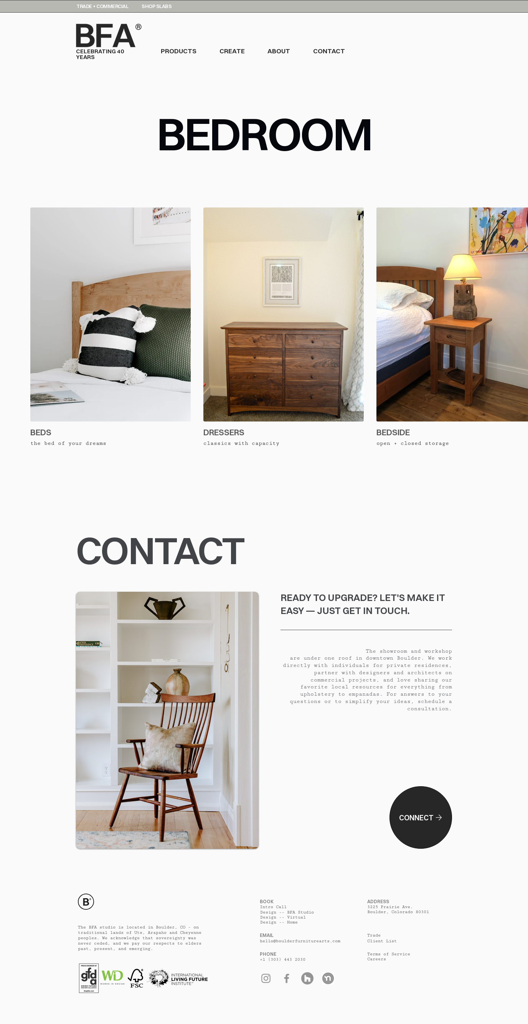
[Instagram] (266, 978)
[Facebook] (286, 978)
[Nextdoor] (328, 978)
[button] (190, 51)
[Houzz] (307, 978)
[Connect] (420, 817)
